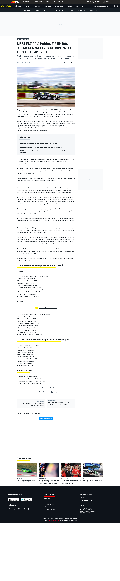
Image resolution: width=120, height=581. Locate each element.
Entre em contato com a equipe (88, 503)
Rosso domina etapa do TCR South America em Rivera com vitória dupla (41, 147)
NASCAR (70, 6)
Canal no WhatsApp (81, 10)
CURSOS (48, 1)
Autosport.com (48, 506)
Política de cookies (59, 518)
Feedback (82, 497)
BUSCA (87, 2)
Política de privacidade (71, 518)
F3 (82, 6)
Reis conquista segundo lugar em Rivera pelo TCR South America (39, 143)
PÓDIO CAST (70, 10)
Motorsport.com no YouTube (40, 10)
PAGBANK (41, 1)
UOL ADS (60, 1)
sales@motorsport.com (86, 505)
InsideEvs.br (47, 498)
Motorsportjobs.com (49, 504)
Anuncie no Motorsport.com (87, 500)
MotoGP (27, 6)
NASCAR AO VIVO (93, 10)
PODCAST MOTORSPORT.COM (57, 10)
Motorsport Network (53, 520)
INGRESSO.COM (26, 1)
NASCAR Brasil (59, 6)
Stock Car (37, 6)
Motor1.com (47, 501)
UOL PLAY (54, 1)
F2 (77, 6)
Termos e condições (48, 518)
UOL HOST (35, 1)
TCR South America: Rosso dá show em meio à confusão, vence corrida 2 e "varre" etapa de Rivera (46, 151)
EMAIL (106, 2)
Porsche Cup (48, 6)
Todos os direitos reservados (68, 520)
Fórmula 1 (18, 6)
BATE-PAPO (96, 2)
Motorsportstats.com (49, 509)
